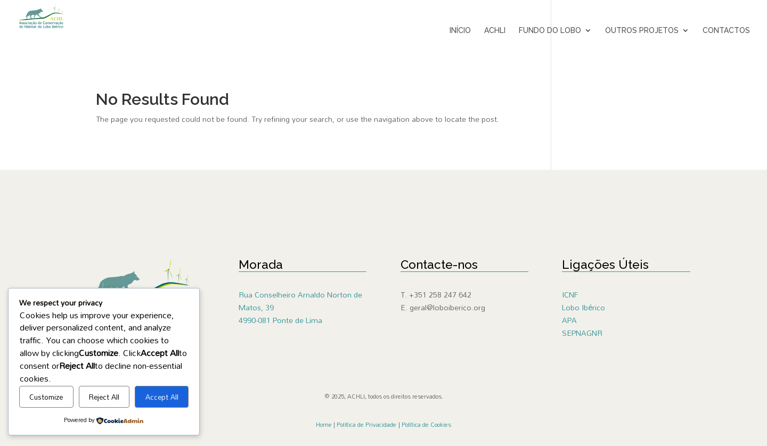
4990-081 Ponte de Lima (280, 320)
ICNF (570, 294)
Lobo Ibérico (583, 307)
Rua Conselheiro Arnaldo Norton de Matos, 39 (300, 301)
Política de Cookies (426, 425)
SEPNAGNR (582, 333)
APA (569, 320)
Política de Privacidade (366, 425)
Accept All (161, 397)
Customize (46, 397)
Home (324, 425)
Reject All (104, 397)
